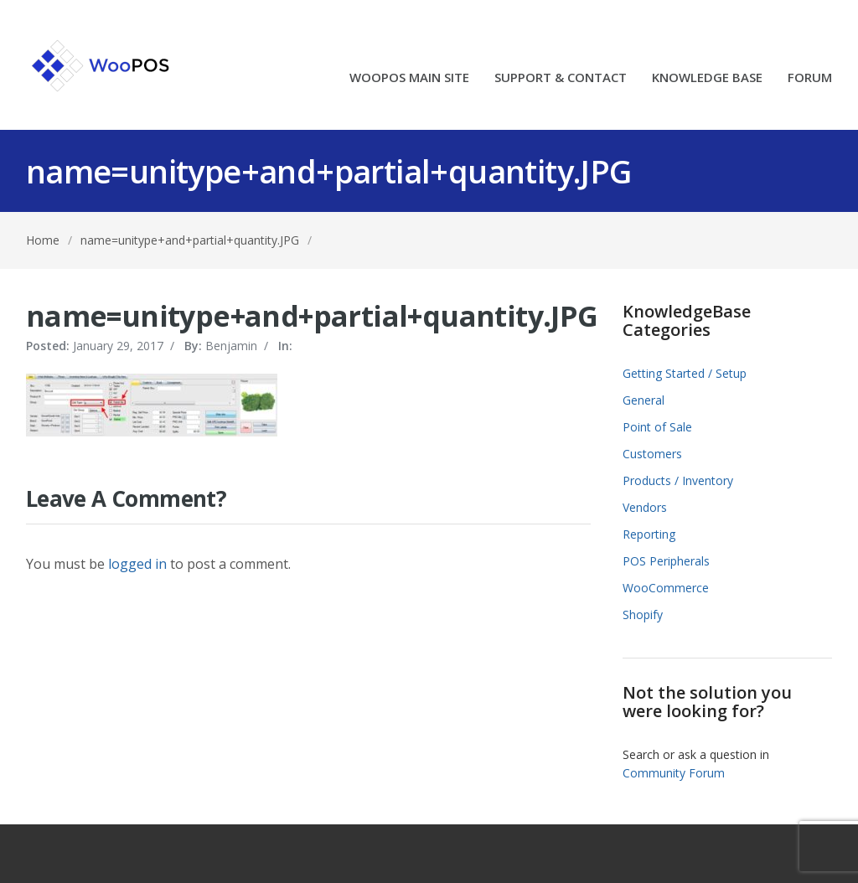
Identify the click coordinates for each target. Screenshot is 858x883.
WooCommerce (666, 588)
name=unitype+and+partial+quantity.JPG (189, 240)
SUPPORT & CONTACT (560, 78)
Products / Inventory (678, 480)
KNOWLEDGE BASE (707, 78)
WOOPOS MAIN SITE (409, 78)
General (643, 400)
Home (42, 240)
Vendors (645, 507)
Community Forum (674, 773)
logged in (137, 564)
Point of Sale (657, 427)
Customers (652, 454)
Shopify (643, 614)
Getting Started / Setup (685, 373)
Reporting (649, 534)
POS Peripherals (666, 561)
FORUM (810, 78)
